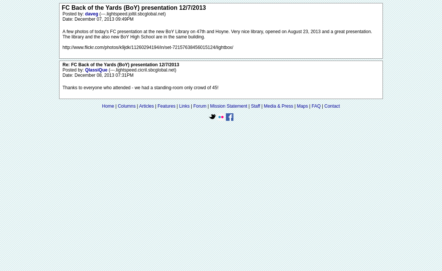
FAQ (316, 106)
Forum (200, 106)
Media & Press (278, 106)
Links (184, 106)
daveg (92, 14)
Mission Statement (228, 106)
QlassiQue (97, 70)
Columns (127, 106)
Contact (332, 106)
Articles (146, 106)
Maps (302, 106)
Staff (255, 106)
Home (108, 106)
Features (166, 106)
